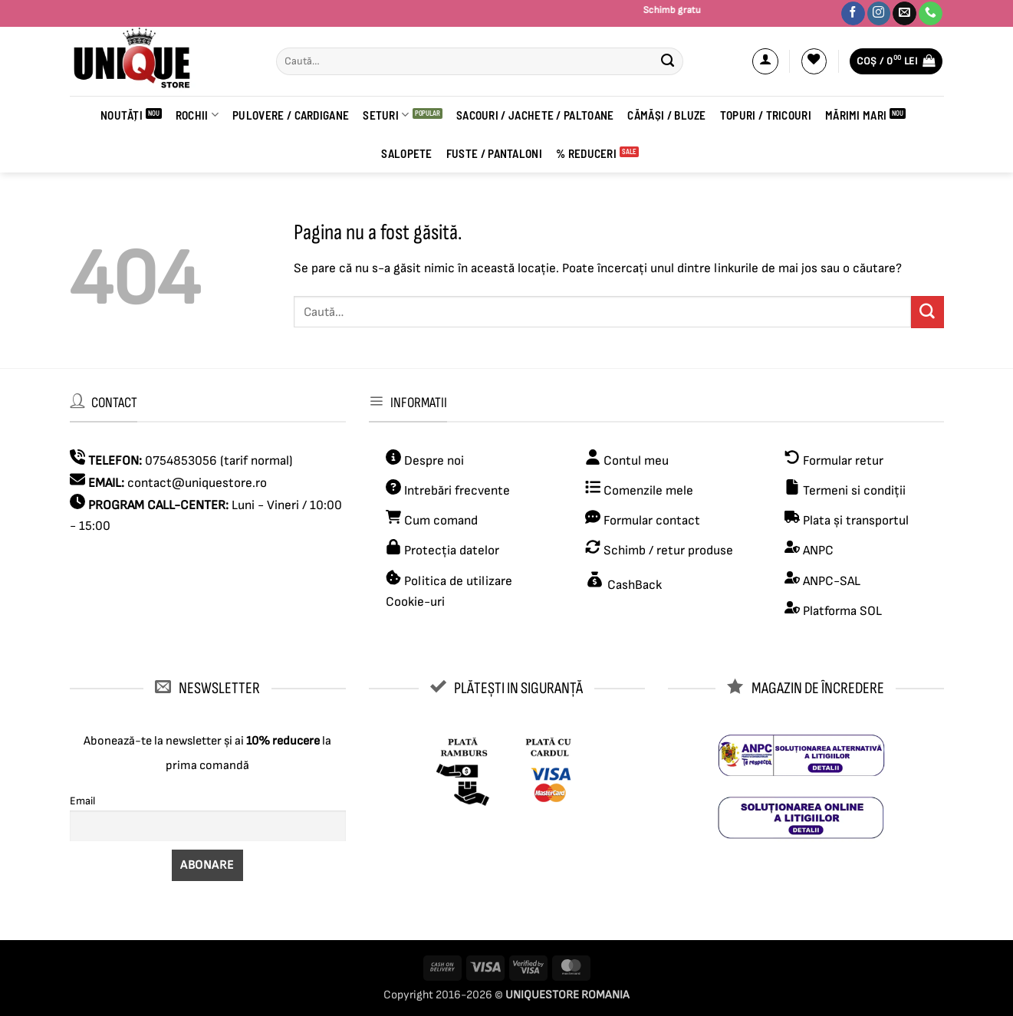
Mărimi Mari (855, 115)
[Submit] (668, 61)
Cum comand (432, 520)
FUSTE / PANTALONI (494, 153)
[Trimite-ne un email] (904, 14)
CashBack (633, 585)
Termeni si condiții (854, 490)
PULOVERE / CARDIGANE (290, 115)
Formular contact (652, 520)
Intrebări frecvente (457, 490)
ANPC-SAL (831, 581)
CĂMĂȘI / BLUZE (666, 115)
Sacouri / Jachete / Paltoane (535, 115)
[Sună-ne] (930, 14)
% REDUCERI (586, 153)
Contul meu (636, 461)
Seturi (386, 114)
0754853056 (181, 461)
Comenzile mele (648, 490)
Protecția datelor (451, 550)
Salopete (406, 153)
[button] (765, 61)
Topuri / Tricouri (765, 115)
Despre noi (432, 461)
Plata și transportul (854, 520)
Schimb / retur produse (666, 550)
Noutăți (121, 115)
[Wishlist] (814, 61)
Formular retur (843, 461)
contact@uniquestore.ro (197, 483)
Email (82, 800)
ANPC (818, 550)
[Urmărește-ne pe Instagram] (879, 14)
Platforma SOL (842, 611)
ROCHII (197, 114)
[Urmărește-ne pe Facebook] (853, 14)
